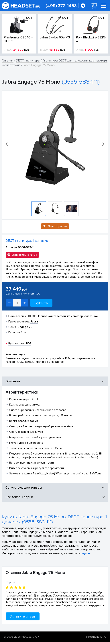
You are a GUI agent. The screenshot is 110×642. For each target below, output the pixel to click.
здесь (85, 553)
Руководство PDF (19, 343)
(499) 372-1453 (61, 5)
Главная (7, 60)
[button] (7, 144)
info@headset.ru (96, 636)
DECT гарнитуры (28, 60)
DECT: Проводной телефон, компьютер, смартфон (63, 316)
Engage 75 (25, 327)
